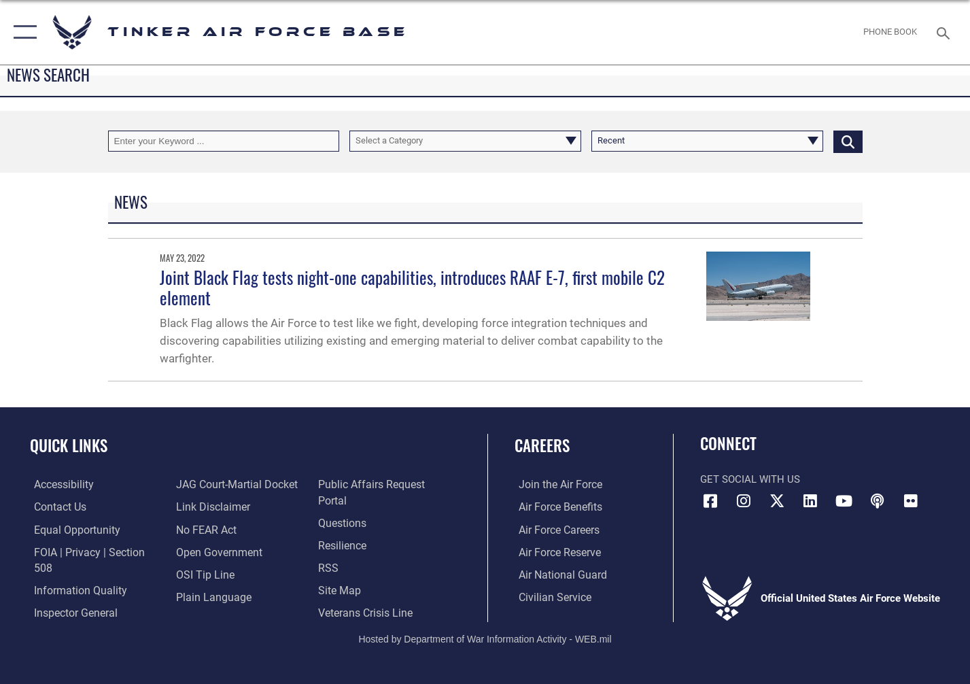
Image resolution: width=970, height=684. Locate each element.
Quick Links (68, 445)
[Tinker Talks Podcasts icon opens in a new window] (877, 501)
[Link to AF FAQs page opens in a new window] (342, 506)
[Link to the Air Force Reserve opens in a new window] (555, 551)
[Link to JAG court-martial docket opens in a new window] (233, 484)
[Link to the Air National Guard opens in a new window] (556, 573)
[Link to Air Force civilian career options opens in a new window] (549, 595)
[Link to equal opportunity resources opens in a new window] (70, 529)
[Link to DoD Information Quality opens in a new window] (73, 573)
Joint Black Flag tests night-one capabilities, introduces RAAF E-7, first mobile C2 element (412, 287)
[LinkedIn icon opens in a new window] (810, 501)
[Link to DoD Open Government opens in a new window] (215, 551)
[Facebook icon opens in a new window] (710, 501)
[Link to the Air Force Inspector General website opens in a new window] (70, 595)
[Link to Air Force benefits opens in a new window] (555, 506)
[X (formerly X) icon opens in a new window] (777, 501)
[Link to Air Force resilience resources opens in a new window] (342, 529)
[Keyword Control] (224, 141)
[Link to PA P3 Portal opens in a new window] (385, 484)
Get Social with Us (750, 479)
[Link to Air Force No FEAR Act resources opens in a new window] (204, 529)
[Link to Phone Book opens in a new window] (890, 32)
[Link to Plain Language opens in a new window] (209, 595)
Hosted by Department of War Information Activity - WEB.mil (484, 627)
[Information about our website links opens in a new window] (210, 506)
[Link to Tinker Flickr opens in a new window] (911, 501)
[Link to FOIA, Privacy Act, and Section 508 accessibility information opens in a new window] (92, 551)
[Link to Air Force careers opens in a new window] (554, 529)
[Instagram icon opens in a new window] (743, 501)
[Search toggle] (945, 32)
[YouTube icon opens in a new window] (843, 501)
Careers (542, 445)
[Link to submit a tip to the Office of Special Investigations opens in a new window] (202, 573)
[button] (22, 32)
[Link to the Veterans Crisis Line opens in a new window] (365, 595)
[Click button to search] (848, 141)
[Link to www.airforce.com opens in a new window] (555, 484)
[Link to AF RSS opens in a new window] (328, 551)
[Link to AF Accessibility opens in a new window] (59, 484)
